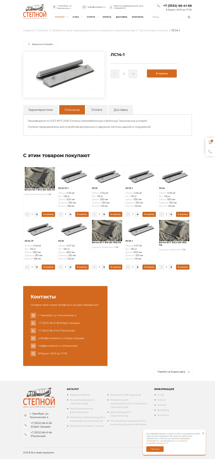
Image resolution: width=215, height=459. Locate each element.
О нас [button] (76, 17)
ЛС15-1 (129, 241)
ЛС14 (162, 188)
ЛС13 (94, 188)
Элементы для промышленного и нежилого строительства (93, 30)
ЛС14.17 (29, 241)
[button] (101, 54)
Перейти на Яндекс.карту (173, 371)
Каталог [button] (60, 17)
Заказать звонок (183, 9)
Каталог (43, 30)
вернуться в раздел (40, 44)
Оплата (107, 17)
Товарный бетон (80, 394)
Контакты (137, 17)
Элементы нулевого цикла (86, 425)
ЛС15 (61, 241)
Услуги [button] (91, 17)
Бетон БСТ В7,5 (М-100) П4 (40, 189)
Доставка (121, 17)
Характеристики (41, 110)
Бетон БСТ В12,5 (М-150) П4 (172, 243)
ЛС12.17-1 (63, 188)
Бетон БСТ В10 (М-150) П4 (106, 242)
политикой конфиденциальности (166, 442)
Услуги (161, 400)
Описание (72, 110)
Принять (155, 449)
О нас (160, 394)
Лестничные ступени (153, 30)
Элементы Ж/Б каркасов (125, 394)
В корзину (162, 73)
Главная (28, 30)
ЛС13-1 (129, 188)
